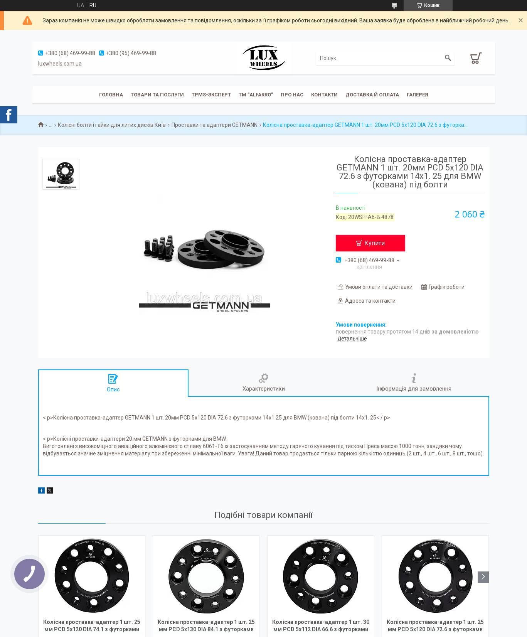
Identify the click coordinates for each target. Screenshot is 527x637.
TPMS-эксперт (211, 95)
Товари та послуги (157, 95)
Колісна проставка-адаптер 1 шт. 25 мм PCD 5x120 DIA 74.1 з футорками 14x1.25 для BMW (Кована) (91, 626)
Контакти (324, 95)
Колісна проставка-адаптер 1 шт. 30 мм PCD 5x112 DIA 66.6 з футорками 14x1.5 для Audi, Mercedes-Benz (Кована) (320, 626)
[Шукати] (448, 58)
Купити (374, 243)
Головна (111, 95)
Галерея (417, 95)
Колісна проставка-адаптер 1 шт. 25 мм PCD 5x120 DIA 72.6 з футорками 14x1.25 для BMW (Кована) (435, 626)
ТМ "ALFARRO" (256, 95)
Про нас (292, 95)
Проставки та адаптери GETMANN (215, 125)
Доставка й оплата (372, 95)
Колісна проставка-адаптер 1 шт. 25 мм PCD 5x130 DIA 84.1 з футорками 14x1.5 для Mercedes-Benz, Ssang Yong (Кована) (206, 626)
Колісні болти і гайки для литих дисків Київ (112, 125)
